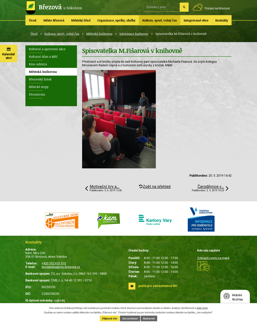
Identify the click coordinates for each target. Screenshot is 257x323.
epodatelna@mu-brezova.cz (61, 267)
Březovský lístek (40, 79)
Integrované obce (196, 20)
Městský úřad (80, 20)
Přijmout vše (109, 318)
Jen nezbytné (130, 318)
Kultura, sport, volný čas (159, 20)
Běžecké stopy (39, 87)
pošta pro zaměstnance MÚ (157, 286)
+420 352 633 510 (54, 263)
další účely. (202, 308)
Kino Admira (38, 64)
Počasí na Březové (217, 8)
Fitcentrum (37, 94)
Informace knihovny (133, 34)
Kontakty (221, 20)
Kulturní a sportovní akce (47, 49)
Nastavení (149, 318)
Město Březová (53, 20)
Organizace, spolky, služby (116, 20)
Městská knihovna (99, 34)
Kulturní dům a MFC (43, 56)
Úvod (32, 20)
